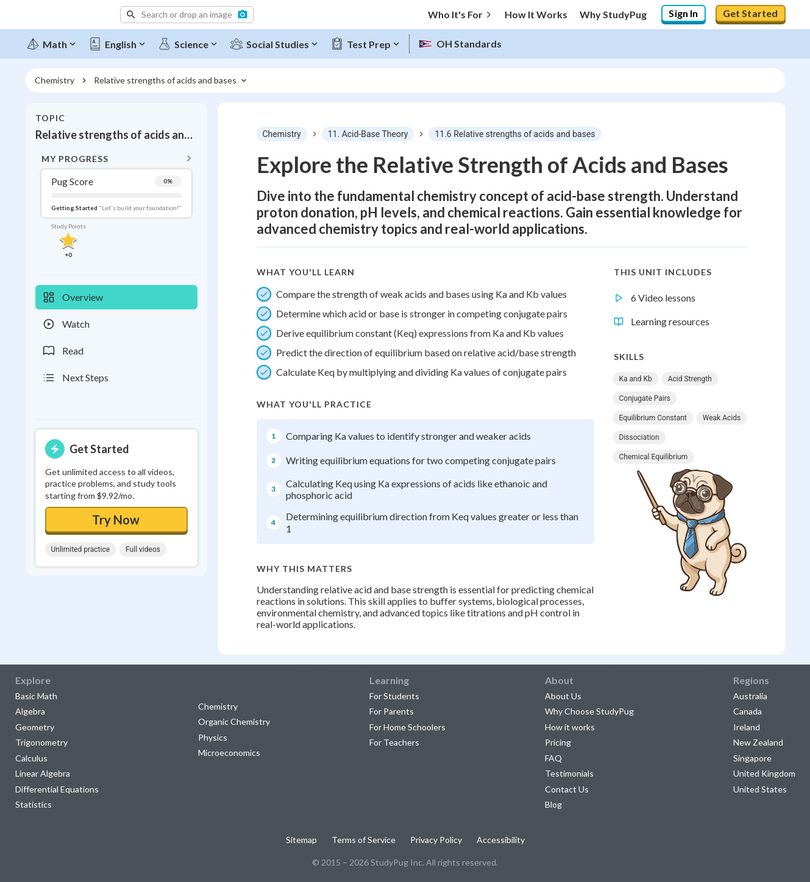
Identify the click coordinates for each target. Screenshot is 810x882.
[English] (119, 44)
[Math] (53, 44)
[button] (187, 14)
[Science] (190, 44)
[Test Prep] (367, 44)
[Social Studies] (276, 44)
